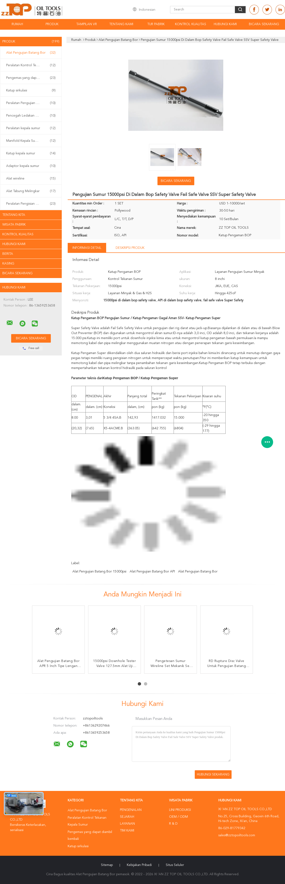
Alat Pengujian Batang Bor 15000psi (99, 571)
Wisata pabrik (14, 224)
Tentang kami (121, 24)
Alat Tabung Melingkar (31, 191)
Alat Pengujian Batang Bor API (152, 571)
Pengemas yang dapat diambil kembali (32, 78)
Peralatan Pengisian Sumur (31, 203)
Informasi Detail (86, 248)
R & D (173, 823)
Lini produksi (180, 810)
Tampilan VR (86, 24)
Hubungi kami (225, 24)
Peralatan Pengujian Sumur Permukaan (32, 103)
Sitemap (107, 865)
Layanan (127, 823)
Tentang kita (13, 215)
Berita (7, 253)
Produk (52, 24)
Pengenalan (131, 810)
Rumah (17, 24)
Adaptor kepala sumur (31, 166)
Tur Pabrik (156, 24)
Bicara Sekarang (264, 24)
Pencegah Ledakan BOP (31, 115)
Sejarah (127, 816)
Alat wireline (31, 178)
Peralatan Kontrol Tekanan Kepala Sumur (32, 65)
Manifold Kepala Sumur (31, 140)
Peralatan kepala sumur (31, 128)
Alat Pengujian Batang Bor (31, 52)
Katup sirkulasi (31, 90)
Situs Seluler (175, 865)
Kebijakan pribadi (139, 865)
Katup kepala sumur (31, 153)
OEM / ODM (178, 816)
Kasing (8, 263)
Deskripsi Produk (130, 248)
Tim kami (127, 830)
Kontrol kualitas (190, 24)
